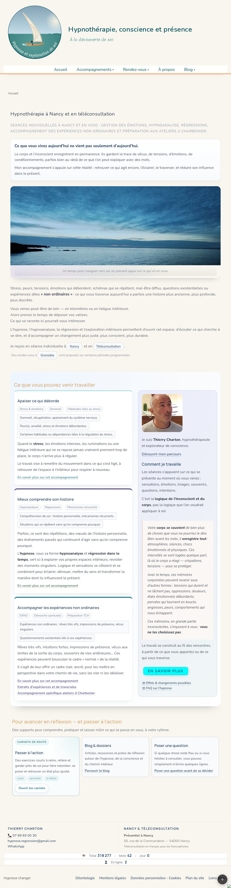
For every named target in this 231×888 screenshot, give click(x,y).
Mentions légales (112, 878)
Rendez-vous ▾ (136, 69)
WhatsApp (16, 846)
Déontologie (85, 878)
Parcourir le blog (97, 770)
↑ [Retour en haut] (222, 879)
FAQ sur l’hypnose (159, 688)
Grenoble (47, 355)
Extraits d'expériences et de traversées (46, 687)
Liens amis (217, 878)
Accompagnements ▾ (95, 69)
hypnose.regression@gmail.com (32, 841)
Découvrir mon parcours (161, 454)
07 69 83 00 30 (25, 835)
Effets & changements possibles (168, 683)
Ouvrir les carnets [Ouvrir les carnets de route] (31, 788)
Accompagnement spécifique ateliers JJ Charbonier (56, 693)
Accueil (60, 69)
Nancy (74, 346)
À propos (166, 69)
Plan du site (195, 878)
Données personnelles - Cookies (156, 878)
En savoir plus (165, 671)
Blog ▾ (189, 69)
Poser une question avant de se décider (184, 770)
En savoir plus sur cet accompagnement (47, 477)
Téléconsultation (108, 346)
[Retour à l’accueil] (34, 32)
